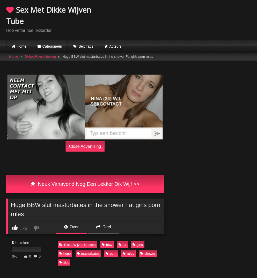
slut (64, 262)
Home (21, 46)
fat (122, 245)
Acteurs (115, 46)
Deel (103, 227)
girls (138, 245)
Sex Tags (85, 46)
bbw (107, 245)
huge (65, 253)
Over (71, 227)
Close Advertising (85, 146)
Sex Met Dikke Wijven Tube (48, 15)
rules (128, 253)
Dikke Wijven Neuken (40, 56)
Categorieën (52, 46)
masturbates (88, 253)
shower (147, 253)
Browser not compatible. (190, 19)
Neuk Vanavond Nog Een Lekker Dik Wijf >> (85, 184)
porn (111, 253)
